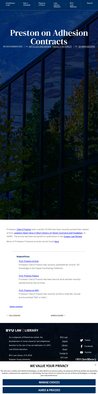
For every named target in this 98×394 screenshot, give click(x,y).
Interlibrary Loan (10, 4)
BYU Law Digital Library (64, 341)
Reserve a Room (42, 4)
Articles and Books (40, 46)
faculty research (16, 306)
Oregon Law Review (73, 236)
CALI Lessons (14, 315)
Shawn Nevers (87, 46)
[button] (95, 365)
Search (90, 3)
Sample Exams (57, 315)
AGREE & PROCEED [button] (49, 390)
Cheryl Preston (24, 229)
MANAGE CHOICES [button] (49, 382)
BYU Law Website (73, 5)
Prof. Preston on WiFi (29, 290)
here (57, 241)
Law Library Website (57, 5)
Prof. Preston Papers (29, 276)
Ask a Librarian (26, 4)
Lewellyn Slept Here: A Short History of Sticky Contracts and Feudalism (48, 233)
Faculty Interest (62, 46)
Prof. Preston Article (29, 261)
